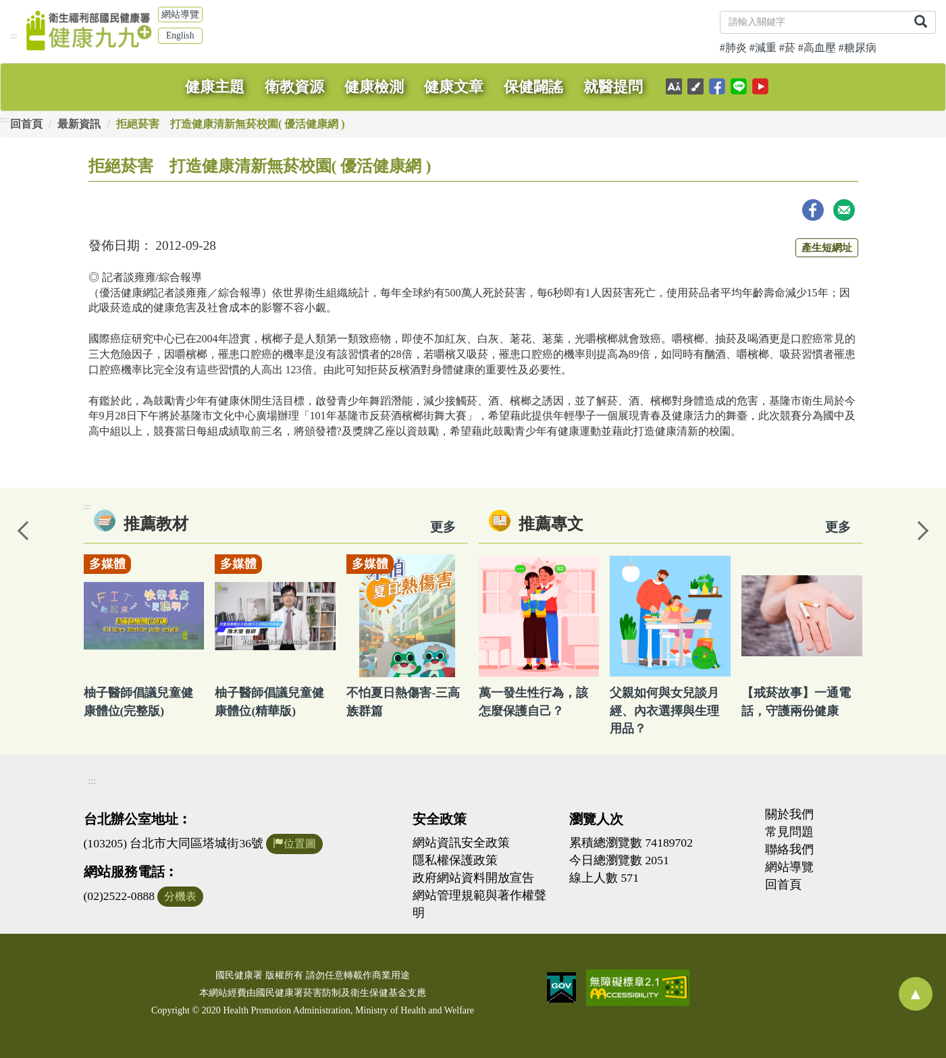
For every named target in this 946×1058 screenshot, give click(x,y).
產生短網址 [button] (827, 247)
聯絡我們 (789, 849)
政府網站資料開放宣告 (473, 877)
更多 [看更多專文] (838, 527)
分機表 (180, 896)
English (180, 35)
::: (14, 36)
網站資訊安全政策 (461, 842)
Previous (24, 529)
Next (922, 529)
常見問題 (789, 832)
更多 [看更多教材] (443, 527)
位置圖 (294, 843)
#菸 (787, 47)
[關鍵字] (813, 22)
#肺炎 (733, 47)
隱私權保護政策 (455, 860)
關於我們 (789, 814)
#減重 (763, 47)
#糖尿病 (857, 47)
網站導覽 (180, 14)
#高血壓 (817, 47)
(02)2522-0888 (119, 896)
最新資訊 (79, 124)
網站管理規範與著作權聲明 (479, 904)
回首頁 (26, 124)
